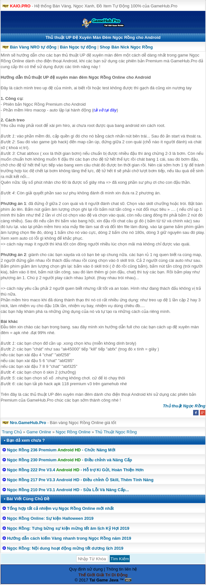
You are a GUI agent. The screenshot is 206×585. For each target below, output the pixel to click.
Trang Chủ (12, 432)
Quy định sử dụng (86, 569)
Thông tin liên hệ (121, 569)
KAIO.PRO (20, 6)
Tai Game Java (103, 580)
